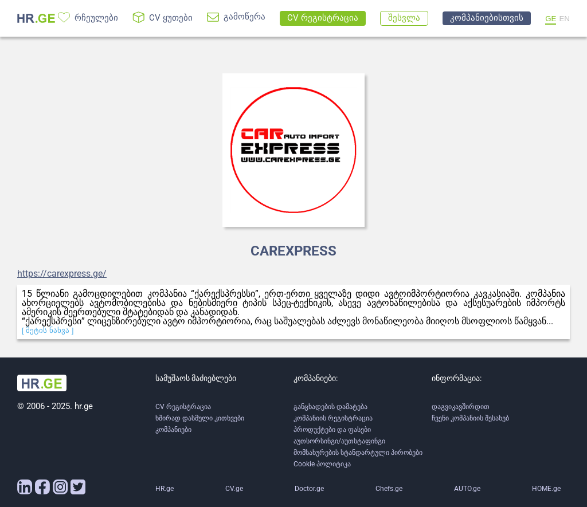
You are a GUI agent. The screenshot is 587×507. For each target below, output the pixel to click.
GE (550, 18)
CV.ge (234, 489)
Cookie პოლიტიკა (322, 464)
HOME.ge (546, 489)
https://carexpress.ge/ (62, 273)
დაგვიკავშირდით (461, 407)
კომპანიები (173, 430)
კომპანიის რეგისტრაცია (333, 418)
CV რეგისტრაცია (183, 407)
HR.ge (164, 489)
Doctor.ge (309, 489)
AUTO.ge (467, 489)
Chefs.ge (388, 489)
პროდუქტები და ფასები (332, 430)
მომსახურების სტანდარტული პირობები (358, 453)
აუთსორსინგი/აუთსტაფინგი (339, 441)
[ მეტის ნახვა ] (48, 330)
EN (564, 18)
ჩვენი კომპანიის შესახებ (470, 418)
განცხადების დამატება (330, 407)
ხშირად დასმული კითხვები (199, 418)
